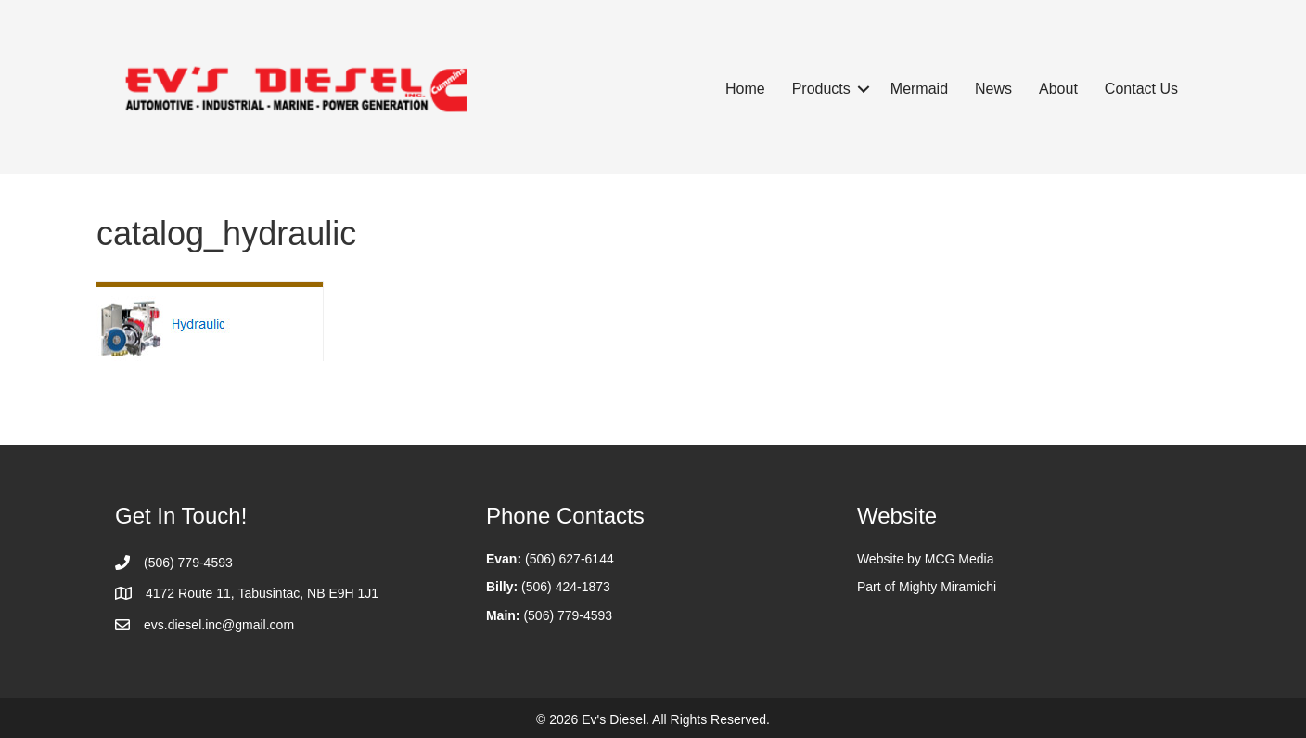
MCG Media (959, 558)
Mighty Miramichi (947, 586)
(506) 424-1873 (565, 586)
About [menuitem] (1058, 89)
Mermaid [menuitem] (919, 89)
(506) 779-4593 (567, 615)
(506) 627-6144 (569, 558)
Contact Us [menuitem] (1141, 89)
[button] (864, 89)
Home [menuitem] (745, 89)
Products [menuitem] (821, 89)
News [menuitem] (993, 89)
